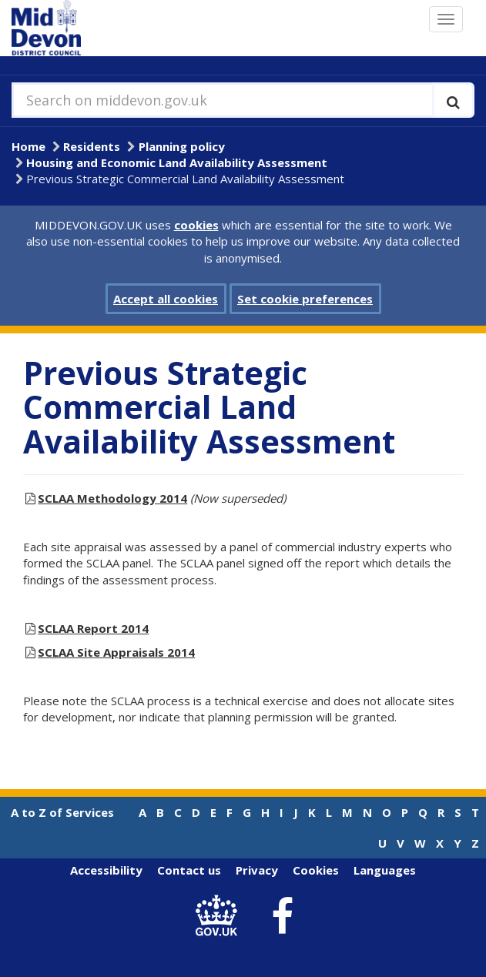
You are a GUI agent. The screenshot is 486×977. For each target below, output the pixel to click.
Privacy (257, 870)
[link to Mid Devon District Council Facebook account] (281, 916)
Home (28, 146)
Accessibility (106, 870)
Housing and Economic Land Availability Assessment (176, 162)
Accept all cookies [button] (165, 298)
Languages (385, 870)
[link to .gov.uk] (220, 916)
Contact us (189, 870)
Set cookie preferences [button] (305, 298)
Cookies (316, 870)
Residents (91, 146)
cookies (196, 225)
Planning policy (182, 146)
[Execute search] (453, 100)
